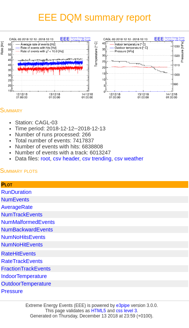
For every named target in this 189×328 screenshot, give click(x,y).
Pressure (12, 291)
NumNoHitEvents (22, 245)
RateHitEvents (18, 254)
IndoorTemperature (24, 276)
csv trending (96, 159)
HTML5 (98, 310)
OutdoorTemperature (26, 284)
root (45, 159)
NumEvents (15, 199)
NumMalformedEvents (28, 222)
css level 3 (126, 310)
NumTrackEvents (22, 215)
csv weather (128, 159)
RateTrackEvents (22, 261)
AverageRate (17, 207)
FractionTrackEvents (25, 269)
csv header (66, 159)
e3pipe (123, 305)
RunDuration (16, 192)
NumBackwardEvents (27, 230)
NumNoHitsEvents (23, 237)
